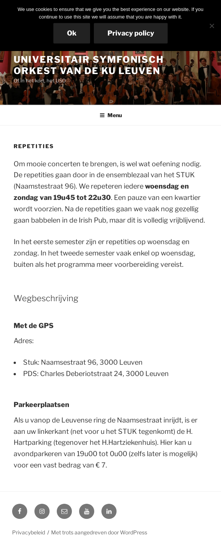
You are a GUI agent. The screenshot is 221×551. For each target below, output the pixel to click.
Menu (111, 115)
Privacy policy (130, 33)
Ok (71, 33)
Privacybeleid (28, 532)
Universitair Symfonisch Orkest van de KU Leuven (89, 65)
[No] (211, 25)
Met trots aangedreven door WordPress (99, 532)
